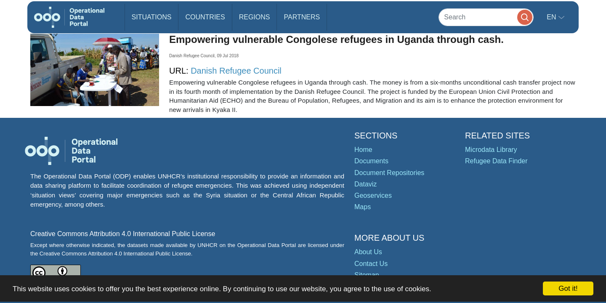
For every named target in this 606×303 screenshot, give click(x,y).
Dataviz (365, 184)
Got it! (567, 288)
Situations (152, 17)
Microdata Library (491, 149)
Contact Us (371, 263)
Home (363, 149)
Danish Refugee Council (236, 70)
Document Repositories (389, 172)
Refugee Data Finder (496, 161)
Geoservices (373, 195)
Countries (205, 17)
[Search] (486, 17)
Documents (371, 161)
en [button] (552, 17)
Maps (362, 206)
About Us (368, 251)
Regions (254, 17)
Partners (302, 17)
